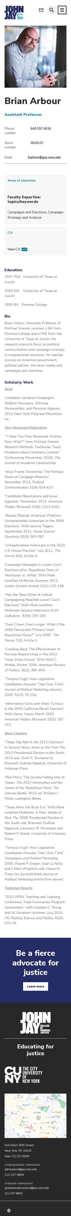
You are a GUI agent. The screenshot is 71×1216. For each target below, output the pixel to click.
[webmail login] (41, 10)
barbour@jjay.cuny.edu (44, 157)
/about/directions (35, 1116)
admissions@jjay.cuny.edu (21, 1169)
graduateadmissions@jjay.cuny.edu (27, 1188)
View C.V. (17, 249)
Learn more (35, 986)
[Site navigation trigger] (62, 10)
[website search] (51, 10)
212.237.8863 (14, 1193)
